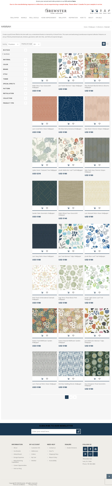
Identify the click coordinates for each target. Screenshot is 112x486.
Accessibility (53, 460)
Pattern (6, 88)
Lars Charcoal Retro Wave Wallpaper (44, 384)
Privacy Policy (33, 484)
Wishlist (33, 460)
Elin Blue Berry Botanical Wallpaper (70, 129)
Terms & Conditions (19, 484)
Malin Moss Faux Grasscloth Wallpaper (41, 86)
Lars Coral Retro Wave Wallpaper (43, 129)
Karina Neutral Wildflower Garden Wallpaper (69, 341)
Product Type (8, 103)
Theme (5, 79)
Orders (33, 454)
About (15, 448)
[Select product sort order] (14, 44)
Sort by (5, 44)
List (107, 44)
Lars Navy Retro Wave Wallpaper (43, 256)
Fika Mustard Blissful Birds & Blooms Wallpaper (97, 86)
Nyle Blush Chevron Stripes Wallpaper (97, 129)
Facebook (90, 449)
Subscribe (78, 431)
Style (5, 74)
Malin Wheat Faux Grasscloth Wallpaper (68, 214)
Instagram (85, 449)
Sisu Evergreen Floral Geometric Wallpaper (95, 385)
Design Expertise (19, 457)
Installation (8, 93)
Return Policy (53, 457)
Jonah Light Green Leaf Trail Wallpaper (94, 298)
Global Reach (18, 454)
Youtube (95, 449)
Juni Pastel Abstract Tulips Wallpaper (70, 86)
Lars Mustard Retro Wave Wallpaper (96, 213)
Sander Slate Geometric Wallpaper (43, 213)
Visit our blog (17, 468)
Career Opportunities (20, 465)
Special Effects (9, 84)
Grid (104, 44)
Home (85, 27)
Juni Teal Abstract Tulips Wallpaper (70, 256)
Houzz (90, 454)
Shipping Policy (53, 454)
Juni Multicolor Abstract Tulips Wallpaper (94, 341)
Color (5, 64)
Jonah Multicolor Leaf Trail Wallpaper (71, 170)
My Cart (33, 457)
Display (24, 44)
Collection (7, 98)
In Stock (6, 50)
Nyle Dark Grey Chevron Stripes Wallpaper (95, 171)
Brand (5, 69)
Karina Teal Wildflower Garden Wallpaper (42, 341)
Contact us (52, 448)
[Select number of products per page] (37, 44)
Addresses (34, 451)
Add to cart (42, 80)
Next (75, 397)
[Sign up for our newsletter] (54, 431)
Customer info (35, 448)
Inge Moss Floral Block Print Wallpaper (68, 298)
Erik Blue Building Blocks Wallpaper (70, 384)
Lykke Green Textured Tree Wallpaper (44, 170)
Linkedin (95, 454)
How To (51, 451)
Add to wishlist (47, 80)
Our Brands (17, 451)
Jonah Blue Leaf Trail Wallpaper (95, 256)
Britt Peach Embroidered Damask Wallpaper (43, 298)
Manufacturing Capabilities (17, 461)
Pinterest (85, 454)
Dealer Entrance (72, 448)
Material (6, 60)
